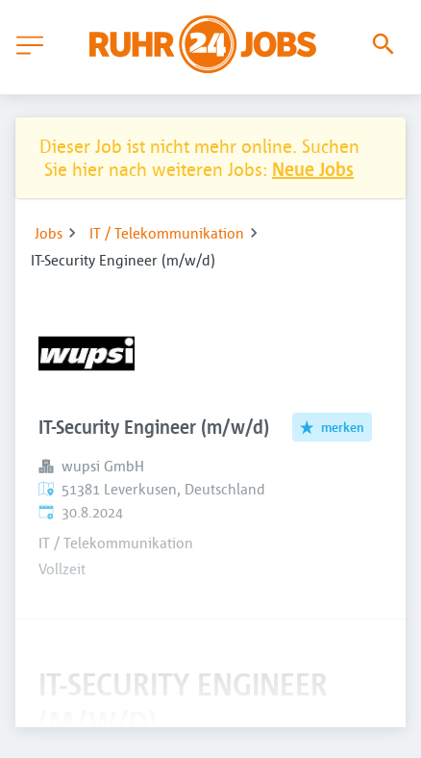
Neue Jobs (313, 169)
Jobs (48, 232)
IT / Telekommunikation (166, 232)
